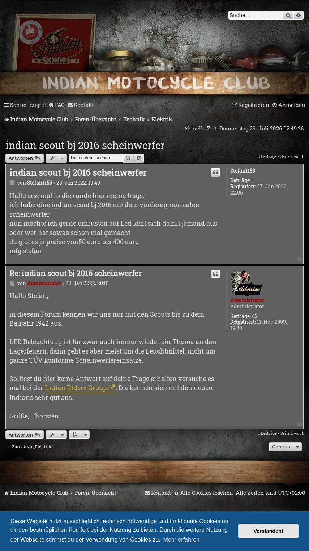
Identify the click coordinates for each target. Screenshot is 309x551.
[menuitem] (56, 105)
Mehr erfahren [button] (181, 540)
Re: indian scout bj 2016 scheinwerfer (75, 273)
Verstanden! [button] (268, 531)
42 (255, 316)
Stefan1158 (242, 171)
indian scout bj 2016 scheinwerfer (85, 145)
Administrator (247, 300)
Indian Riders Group (76, 387)
